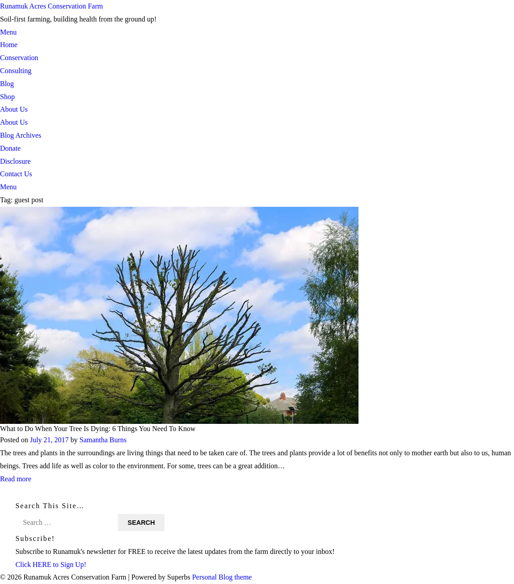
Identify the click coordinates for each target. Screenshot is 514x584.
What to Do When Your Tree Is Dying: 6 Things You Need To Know (98, 428)
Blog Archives (20, 135)
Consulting (15, 70)
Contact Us (16, 174)
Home (8, 44)
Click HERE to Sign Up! (50, 564)
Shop (7, 96)
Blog (7, 83)
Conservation (19, 57)
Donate (10, 148)
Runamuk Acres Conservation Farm (51, 6)
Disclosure (15, 161)
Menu (8, 32)
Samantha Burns (102, 440)
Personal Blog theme (222, 577)
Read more (15, 479)
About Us (14, 109)
